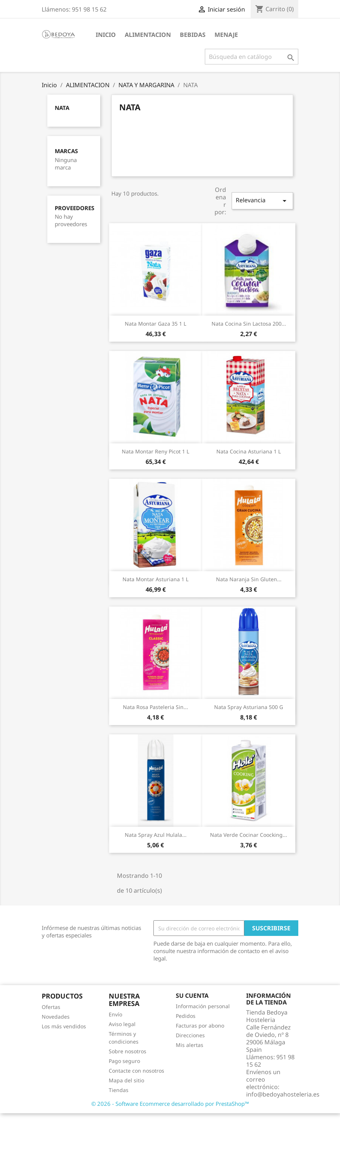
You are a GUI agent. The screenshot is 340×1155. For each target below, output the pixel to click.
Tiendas (118, 1090)
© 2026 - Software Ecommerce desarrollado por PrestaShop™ (170, 1103)
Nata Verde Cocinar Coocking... (248, 834)
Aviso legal (122, 1024)
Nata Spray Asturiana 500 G (248, 707)
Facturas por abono (200, 1025)
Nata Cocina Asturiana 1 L (248, 451)
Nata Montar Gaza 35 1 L (155, 323)
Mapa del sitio (126, 1080)
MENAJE (226, 35)
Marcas (66, 151)
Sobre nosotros (127, 1051)
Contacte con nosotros (136, 1070)
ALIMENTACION (148, 35)
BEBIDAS (193, 35)
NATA (62, 107)
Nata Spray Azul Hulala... (156, 834)
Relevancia (262, 200)
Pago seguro (124, 1060)
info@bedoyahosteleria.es (283, 1094)
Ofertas (51, 1006)
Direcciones (190, 1035)
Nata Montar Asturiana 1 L (155, 579)
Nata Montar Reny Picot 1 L (155, 451)
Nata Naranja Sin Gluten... (249, 579)
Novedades (56, 1016)
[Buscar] (251, 56)
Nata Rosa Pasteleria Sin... (155, 707)
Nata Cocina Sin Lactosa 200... (249, 323)
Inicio (106, 35)
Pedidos (186, 1015)
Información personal (203, 1006)
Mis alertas (189, 1044)
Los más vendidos (64, 1026)
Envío (115, 1014)
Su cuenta (192, 995)
